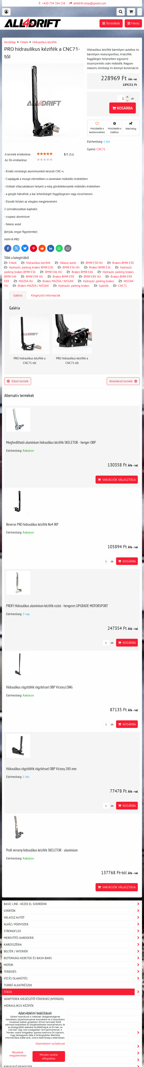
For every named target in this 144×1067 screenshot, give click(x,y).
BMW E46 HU (53, 272)
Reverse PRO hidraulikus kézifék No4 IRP (32, 524)
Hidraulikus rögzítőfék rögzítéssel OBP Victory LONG (39, 687)
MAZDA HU (26, 281)
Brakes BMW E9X (63, 276)
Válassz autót (68, 263)
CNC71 (122, 286)
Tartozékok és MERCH (73, 1032)
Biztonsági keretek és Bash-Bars (73, 958)
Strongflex (73, 931)
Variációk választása (117, 480)
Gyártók (103, 286)
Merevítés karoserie (73, 937)
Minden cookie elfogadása (49, 1056)
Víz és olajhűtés (73, 978)
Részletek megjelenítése (17, 1054)
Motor (73, 965)
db (108, 561)
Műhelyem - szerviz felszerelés (73, 1060)
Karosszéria (73, 944)
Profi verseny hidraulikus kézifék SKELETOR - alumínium (42, 850)
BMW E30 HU (94, 263)
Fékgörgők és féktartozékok (25, 1012)
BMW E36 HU (71, 267)
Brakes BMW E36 (99, 267)
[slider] (45, 153)
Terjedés (73, 971)
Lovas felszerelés (73, 1053)
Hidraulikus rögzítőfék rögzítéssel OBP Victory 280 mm (41, 768)
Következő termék (123, 381)
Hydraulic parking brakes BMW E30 (31, 267)
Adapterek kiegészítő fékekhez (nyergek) (34, 999)
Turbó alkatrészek (18, 985)
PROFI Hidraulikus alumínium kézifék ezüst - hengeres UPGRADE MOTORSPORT (57, 605)
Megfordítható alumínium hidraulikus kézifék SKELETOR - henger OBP (51, 442)
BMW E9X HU (34, 276)
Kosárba (122, 107)
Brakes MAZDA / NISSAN (57, 281)
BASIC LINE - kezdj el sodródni (73, 904)
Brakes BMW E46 (82, 272)
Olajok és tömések (73, 1046)
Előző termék (17, 381)
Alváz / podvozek (73, 924)
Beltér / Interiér (73, 951)
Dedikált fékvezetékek (20, 1026)
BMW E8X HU (92, 276)
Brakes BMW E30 (123, 263)
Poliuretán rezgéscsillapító (25, 1039)
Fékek (13, 263)
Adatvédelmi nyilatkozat (50, 1043)
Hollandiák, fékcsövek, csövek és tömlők (34, 1019)
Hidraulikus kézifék (38, 263)
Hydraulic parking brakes (98, 281)
